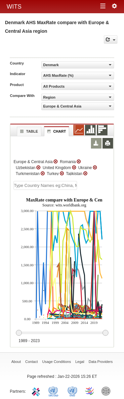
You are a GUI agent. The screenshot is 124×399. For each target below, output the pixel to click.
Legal (79, 362)
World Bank (107, 390)
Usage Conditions (56, 362)
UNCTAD (54, 390)
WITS (14, 6)
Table (28, 131)
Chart (56, 131)
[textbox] (45, 185)
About (16, 362)
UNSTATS (72, 390)
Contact (31, 362)
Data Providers (101, 362)
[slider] (62, 333)
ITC (37, 390)
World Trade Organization (90, 390)
